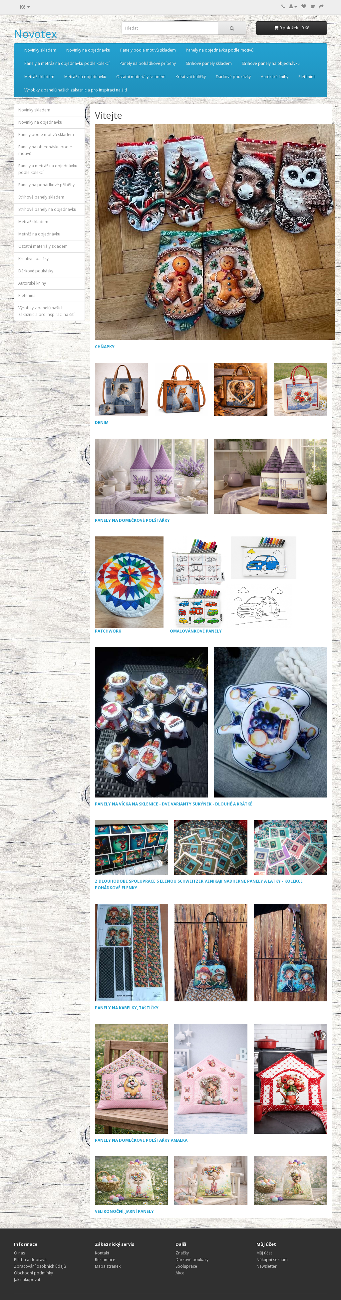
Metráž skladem (39, 76)
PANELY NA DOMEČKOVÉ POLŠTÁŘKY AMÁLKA (141, 1140)
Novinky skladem (40, 50)
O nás (19, 1253)
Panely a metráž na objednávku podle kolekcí (67, 63)
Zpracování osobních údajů (40, 1266)
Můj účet (264, 1253)
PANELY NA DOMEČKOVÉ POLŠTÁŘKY (132, 520)
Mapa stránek (108, 1266)
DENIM (102, 422)
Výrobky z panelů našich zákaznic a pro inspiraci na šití (75, 90)
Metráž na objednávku (85, 76)
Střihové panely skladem (209, 63)
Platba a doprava (30, 1259)
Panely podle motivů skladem (148, 50)
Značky (182, 1253)
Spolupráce (186, 1266)
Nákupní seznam (272, 1259)
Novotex (35, 33)
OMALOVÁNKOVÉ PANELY (233, 585)
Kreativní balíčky (190, 76)
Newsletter (266, 1266)
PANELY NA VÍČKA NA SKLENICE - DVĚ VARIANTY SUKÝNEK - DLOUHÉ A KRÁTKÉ (173, 804)
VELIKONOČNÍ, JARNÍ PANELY (124, 1211)
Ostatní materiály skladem (141, 76)
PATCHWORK (129, 585)
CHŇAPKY (105, 347)
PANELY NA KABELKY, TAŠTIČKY (127, 1008)
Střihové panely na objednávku (271, 63)
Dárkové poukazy (191, 1259)
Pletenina (307, 76)
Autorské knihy (274, 76)
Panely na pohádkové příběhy (148, 63)
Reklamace (105, 1259)
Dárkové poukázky (233, 76)
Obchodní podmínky (33, 1273)
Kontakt (102, 1253)
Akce (179, 1273)
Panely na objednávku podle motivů (219, 50)
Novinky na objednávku (88, 50)
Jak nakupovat (27, 1279)
